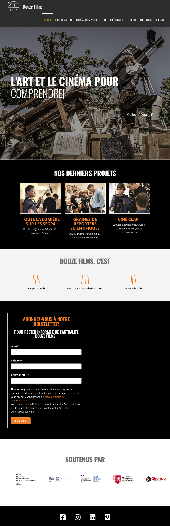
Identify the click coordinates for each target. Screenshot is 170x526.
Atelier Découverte (113, 20)
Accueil (47, 20)
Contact (160, 20)
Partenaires (146, 20)
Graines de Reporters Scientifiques (85, 223)
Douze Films (32, 6)
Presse (133, 20)
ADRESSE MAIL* (20, 375)
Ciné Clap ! (129, 219)
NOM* (14, 346)
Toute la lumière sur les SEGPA (41, 221)
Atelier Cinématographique (83, 20)
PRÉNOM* (16, 360)
